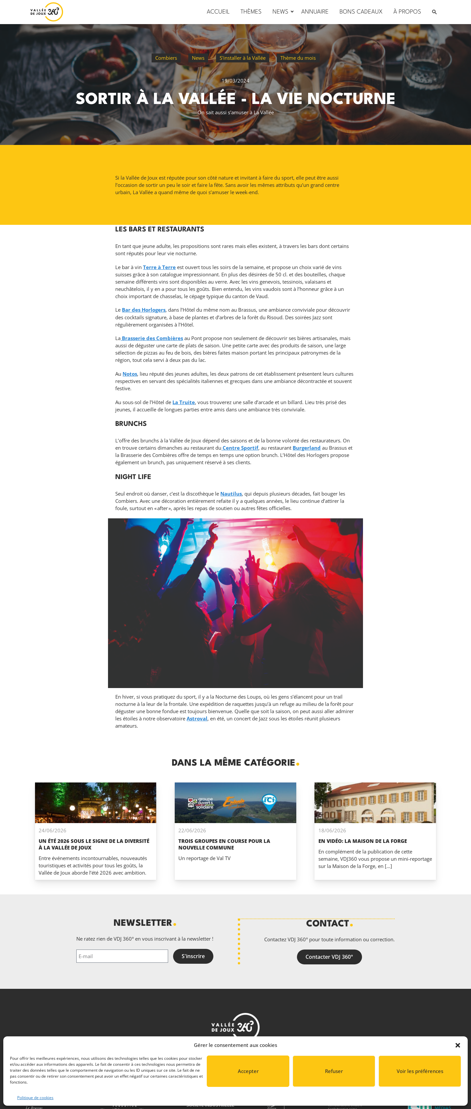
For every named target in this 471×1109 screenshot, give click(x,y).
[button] (457, 1045)
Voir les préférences (420, 1071)
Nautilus (231, 493)
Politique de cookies (35, 1097)
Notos (130, 373)
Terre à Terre (159, 267)
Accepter (248, 1071)
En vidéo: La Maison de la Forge (362, 841)
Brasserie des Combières (152, 338)
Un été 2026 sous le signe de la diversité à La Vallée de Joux (94, 844)
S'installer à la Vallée (243, 57)
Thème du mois (298, 57)
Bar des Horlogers (143, 309)
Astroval (197, 718)
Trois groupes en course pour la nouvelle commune (224, 844)
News (198, 57)
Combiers (166, 57)
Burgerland (307, 447)
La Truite (183, 402)
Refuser (334, 1071)
